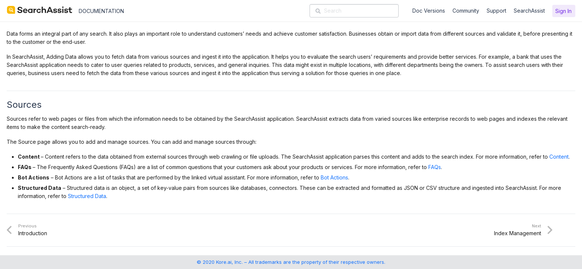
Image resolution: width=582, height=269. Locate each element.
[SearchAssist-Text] (39, 10)
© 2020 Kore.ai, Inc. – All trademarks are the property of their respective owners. (291, 262)
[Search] (354, 10)
